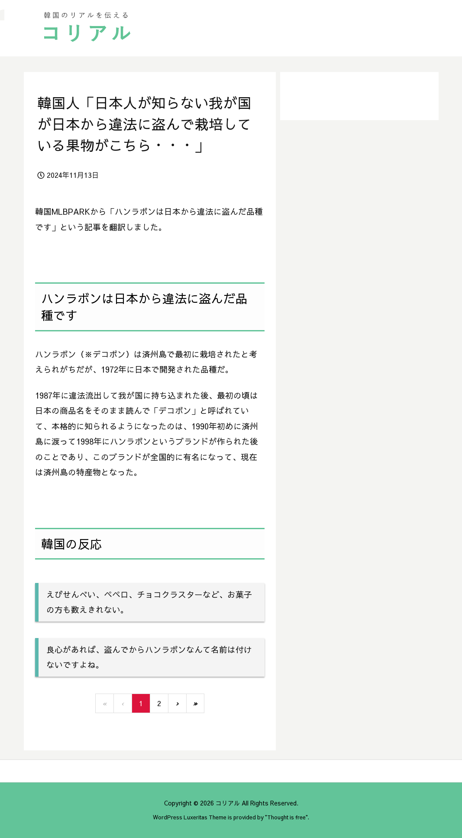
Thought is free (286, 817)
